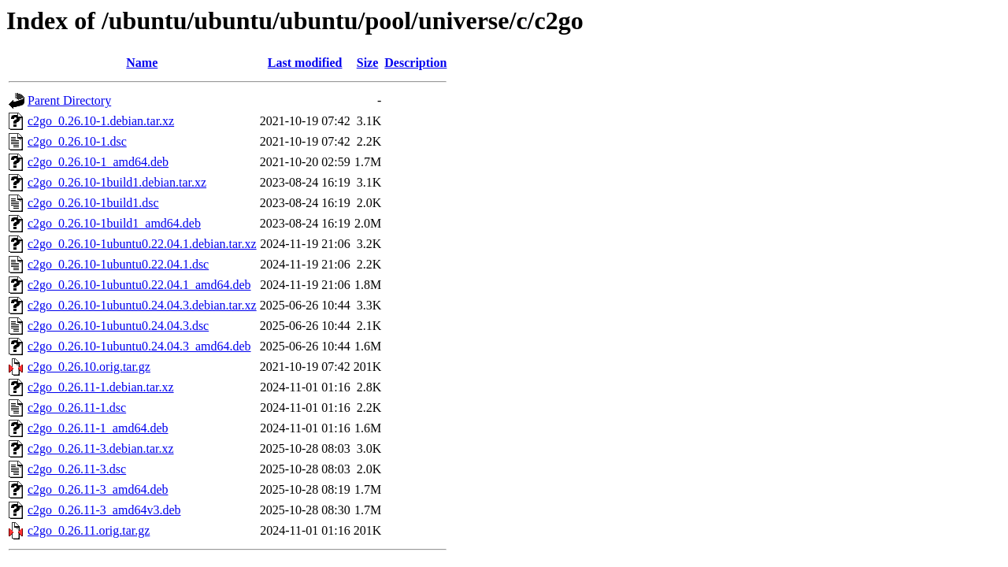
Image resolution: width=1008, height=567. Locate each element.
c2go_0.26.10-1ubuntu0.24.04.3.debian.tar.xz (142, 305)
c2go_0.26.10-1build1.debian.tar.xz (117, 182)
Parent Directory (69, 100)
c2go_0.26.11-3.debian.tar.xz (101, 448)
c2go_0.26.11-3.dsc (77, 469)
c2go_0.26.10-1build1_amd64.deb (114, 223)
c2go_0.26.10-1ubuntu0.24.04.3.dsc (118, 325)
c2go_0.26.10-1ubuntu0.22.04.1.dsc (118, 264)
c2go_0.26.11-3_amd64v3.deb (104, 510)
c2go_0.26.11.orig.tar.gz (89, 530)
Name (142, 62)
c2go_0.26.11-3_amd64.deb (98, 489)
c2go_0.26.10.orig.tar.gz (89, 366)
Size (368, 62)
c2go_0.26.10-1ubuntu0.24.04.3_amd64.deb (139, 346)
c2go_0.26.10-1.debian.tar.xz (101, 121)
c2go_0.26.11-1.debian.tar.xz (101, 387)
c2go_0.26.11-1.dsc (77, 407)
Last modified (305, 62)
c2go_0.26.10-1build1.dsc (93, 202)
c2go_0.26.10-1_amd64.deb (98, 162)
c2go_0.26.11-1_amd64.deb (98, 428)
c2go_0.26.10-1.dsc (77, 141)
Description (415, 62)
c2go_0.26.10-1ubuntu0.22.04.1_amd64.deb (139, 284)
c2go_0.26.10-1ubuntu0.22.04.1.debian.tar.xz (142, 243)
